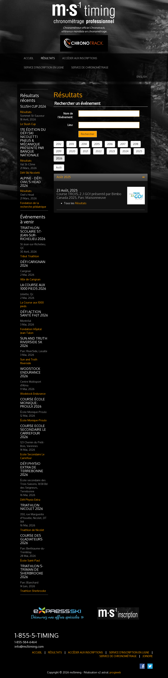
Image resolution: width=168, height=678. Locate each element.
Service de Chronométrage (89, 67)
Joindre (148, 656)
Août (59, 167)
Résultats (48, 58)
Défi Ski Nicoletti (30, 172)
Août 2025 (64, 177)
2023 (112, 151)
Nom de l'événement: (65, 115)
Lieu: (70, 125)
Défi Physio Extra (30, 499)
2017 (123, 144)
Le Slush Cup (28, 124)
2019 (59, 151)
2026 (59, 158)
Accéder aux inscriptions (79, 58)
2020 (72, 151)
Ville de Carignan (30, 279)
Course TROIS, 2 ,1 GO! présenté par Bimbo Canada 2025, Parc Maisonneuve (89, 196)
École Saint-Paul (30, 560)
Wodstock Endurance (33, 393)
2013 (71, 144)
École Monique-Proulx (33, 420)
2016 (110, 144)
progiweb (115, 672)
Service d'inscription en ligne (44, 67)
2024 (125, 151)
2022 (98, 151)
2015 (97, 144)
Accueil (29, 58)
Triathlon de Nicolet (32, 530)
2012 (58, 144)
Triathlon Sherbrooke (33, 590)
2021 (85, 151)
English (142, 76)
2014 (84, 144)
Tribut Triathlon (29, 256)
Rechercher (87, 134)
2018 (135, 144)
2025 (139, 151)
